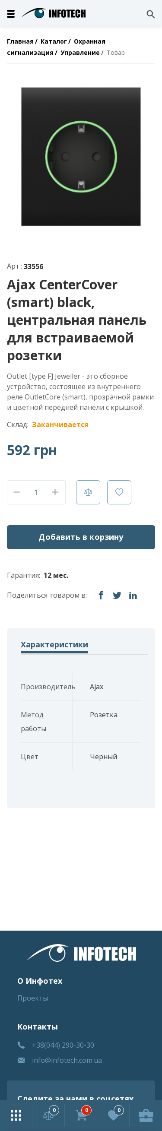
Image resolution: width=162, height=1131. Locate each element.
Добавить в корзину (80, 537)
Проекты (32, 998)
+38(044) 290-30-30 (63, 1045)
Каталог (54, 41)
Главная (20, 41)
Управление (80, 52)
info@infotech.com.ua (67, 1060)
